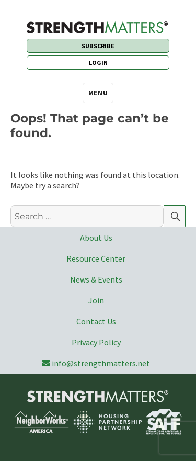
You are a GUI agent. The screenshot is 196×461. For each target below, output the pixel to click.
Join (96, 300)
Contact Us (96, 321)
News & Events (96, 279)
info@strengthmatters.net (96, 363)
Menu (98, 92)
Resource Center (95, 258)
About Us (96, 237)
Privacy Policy (96, 342)
